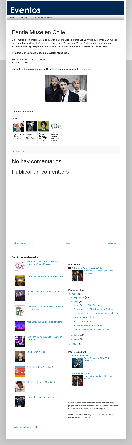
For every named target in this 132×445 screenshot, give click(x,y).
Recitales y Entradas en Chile (26, 427)
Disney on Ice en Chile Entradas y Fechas (93, 309)
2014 (74, 344)
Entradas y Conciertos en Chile (87, 268)
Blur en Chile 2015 (82, 321)
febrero (77, 335)
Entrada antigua (111, 243)
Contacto (23, 18)
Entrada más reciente (23, 243)
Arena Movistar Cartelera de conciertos (45, 322)
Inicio (12, 18)
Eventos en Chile (80, 355)
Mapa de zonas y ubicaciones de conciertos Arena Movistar (42, 262)
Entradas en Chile (80, 373)
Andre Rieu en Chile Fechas (87, 305)
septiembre (79, 297)
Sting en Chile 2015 (36, 352)
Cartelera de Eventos (42, 18)
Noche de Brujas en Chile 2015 (41, 397)
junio (76, 301)
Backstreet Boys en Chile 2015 (88, 325)
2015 (74, 294)
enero (77, 339)
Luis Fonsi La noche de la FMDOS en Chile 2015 (96, 313)
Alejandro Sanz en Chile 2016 (41, 382)
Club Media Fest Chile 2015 (40, 367)
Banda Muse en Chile (84, 317)
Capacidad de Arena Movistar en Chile (45, 276)
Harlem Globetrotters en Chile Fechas (91, 329)
